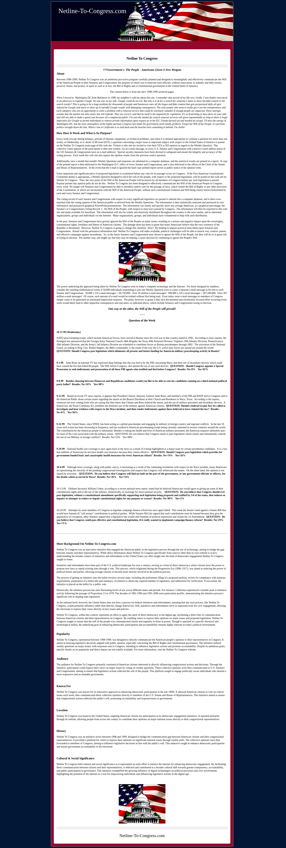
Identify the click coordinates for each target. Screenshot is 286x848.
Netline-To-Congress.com (92, 11)
